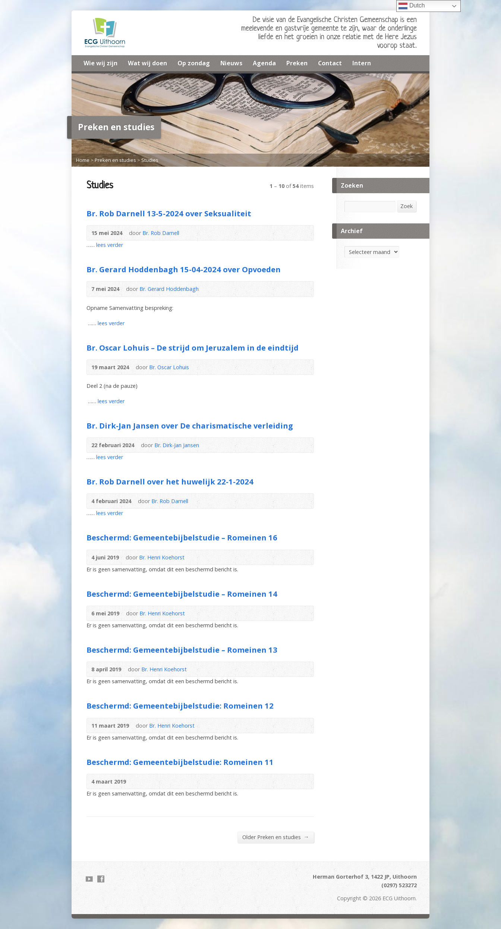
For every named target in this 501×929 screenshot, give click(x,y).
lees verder (109, 244)
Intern (361, 63)
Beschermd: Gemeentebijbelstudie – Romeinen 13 (181, 649)
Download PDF (304, 233)
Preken (297, 63)
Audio (292, 233)
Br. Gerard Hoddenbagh (169, 288)
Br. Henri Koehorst (162, 557)
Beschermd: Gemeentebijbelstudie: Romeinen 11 (180, 762)
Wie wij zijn (100, 63)
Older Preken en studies (275, 837)
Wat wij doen (147, 63)
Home (82, 160)
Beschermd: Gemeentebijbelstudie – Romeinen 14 (181, 594)
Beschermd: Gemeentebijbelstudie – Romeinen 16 (181, 537)
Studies (149, 160)
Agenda (264, 63)
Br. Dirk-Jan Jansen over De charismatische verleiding (189, 425)
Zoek (406, 206)
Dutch (411, 5)
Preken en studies (115, 160)
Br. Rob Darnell (160, 232)
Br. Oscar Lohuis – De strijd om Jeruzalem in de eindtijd (192, 347)
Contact (330, 63)
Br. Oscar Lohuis (169, 367)
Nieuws (231, 63)
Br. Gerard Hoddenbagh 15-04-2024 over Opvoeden (183, 269)
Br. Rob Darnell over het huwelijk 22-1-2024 (169, 481)
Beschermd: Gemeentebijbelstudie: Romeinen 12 (180, 705)
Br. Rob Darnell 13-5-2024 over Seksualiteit (168, 213)
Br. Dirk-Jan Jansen (176, 445)
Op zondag (193, 63)
